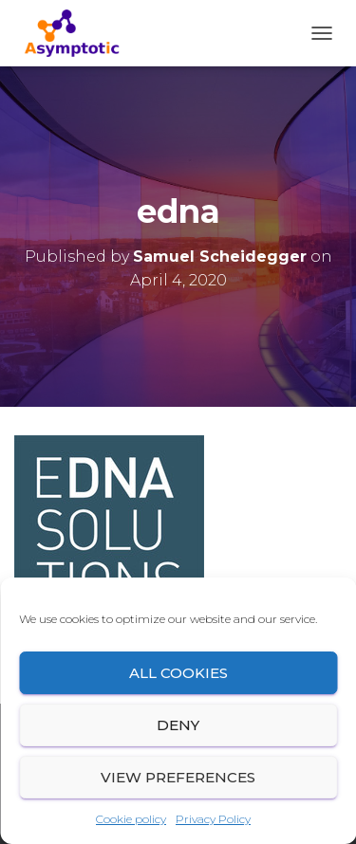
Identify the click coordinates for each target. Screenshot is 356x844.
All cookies (178, 673)
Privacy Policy (213, 819)
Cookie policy (131, 819)
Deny (178, 725)
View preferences (178, 777)
